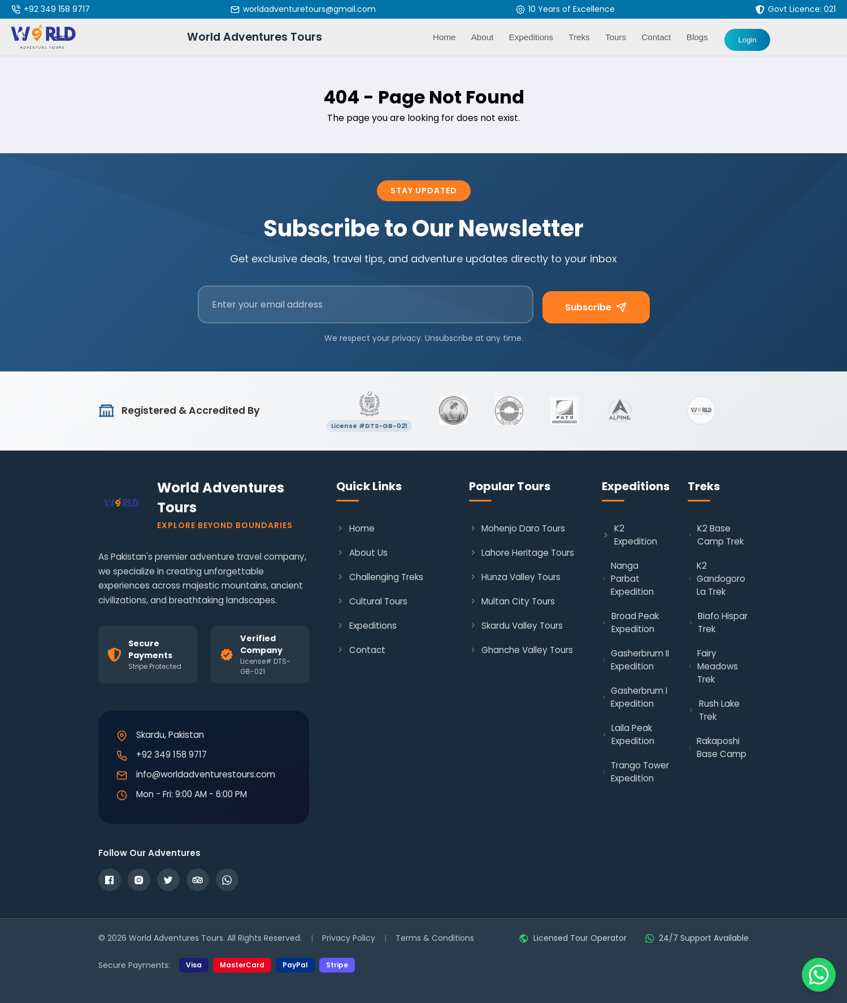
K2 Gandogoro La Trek (716, 579)
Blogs (697, 37)
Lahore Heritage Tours (521, 553)
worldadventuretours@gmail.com (309, 9)
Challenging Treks (379, 577)
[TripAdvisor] (197, 879)
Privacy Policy (348, 938)
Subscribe (596, 307)
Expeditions (366, 626)
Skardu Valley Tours (516, 626)
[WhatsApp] (227, 879)
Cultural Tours (371, 601)
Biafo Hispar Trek (718, 622)
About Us (361, 553)
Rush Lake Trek (714, 710)
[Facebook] (109, 879)
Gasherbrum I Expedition (634, 697)
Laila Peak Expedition (628, 734)
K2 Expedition (629, 534)
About (482, 37)
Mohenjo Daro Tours (517, 528)
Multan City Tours (512, 601)
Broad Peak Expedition (630, 622)
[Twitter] (168, 879)
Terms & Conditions (435, 938)
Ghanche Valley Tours (521, 650)
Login (747, 40)
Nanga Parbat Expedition (628, 579)
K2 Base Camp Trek (716, 534)
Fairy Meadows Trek (713, 666)
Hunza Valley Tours (515, 577)
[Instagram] (139, 879)
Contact (656, 37)
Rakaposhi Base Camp (717, 747)
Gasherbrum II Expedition (635, 659)
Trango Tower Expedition (635, 771)
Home (444, 37)
